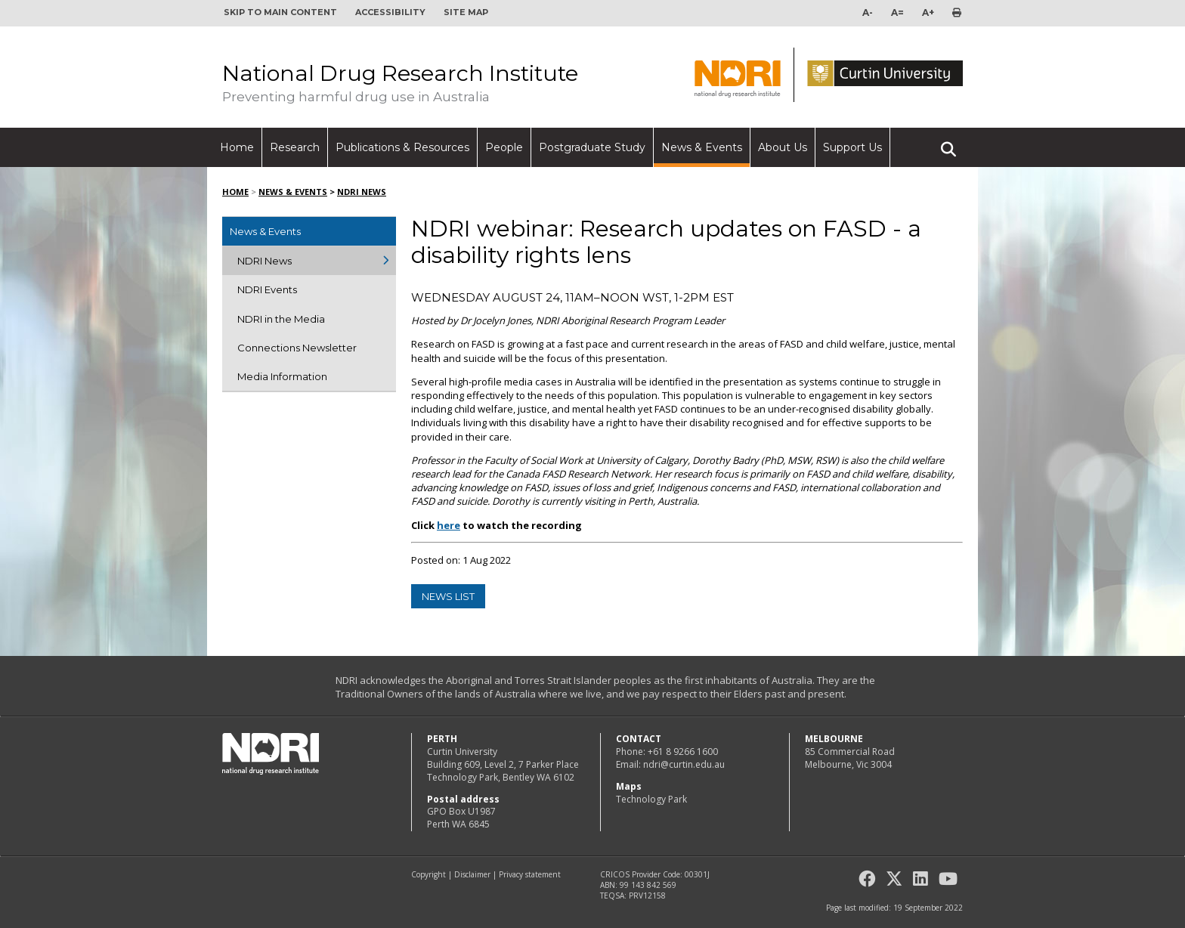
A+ (928, 12)
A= (897, 12)
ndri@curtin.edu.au (684, 764)
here (448, 525)
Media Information (282, 376)
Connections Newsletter (297, 348)
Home (237, 147)
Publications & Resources (402, 147)
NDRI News (361, 191)
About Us (782, 147)
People (504, 147)
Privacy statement (530, 874)
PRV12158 (647, 895)
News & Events (701, 147)
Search (948, 143)
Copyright (428, 874)
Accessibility (390, 12)
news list (448, 596)
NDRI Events (267, 289)
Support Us (852, 147)
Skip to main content (280, 12)
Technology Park (651, 799)
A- (867, 12)
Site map (466, 12)
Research (295, 147)
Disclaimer (472, 874)
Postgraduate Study (592, 147)
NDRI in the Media (281, 319)
